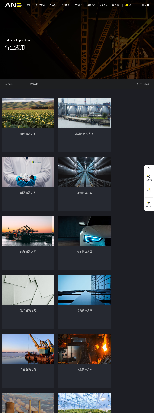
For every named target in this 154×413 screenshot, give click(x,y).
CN (126, 5)
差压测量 (24, 353)
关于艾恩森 (9, 344)
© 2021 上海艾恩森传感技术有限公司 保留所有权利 (24, 408)
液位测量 (24, 357)
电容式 (23, 375)
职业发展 (81, 353)
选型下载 (53, 349)
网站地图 (130, 408)
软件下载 (53, 353)
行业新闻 (67, 353)
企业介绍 (8, 349)
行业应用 (146, 84)
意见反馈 (53, 360)
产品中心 (25, 344)
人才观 (80, 349)
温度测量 (24, 360)
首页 (139, 84)
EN (130, 5)
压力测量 (24, 349)
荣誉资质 (8, 353)
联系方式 (111, 344)
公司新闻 (67, 349)
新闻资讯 (68, 344)
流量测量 (24, 364)
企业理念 (8, 357)
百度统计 (65, 408)
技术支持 (53, 344)
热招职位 (81, 357)
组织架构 (8, 360)
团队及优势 (9, 364)
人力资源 (82, 344)
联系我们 (96, 344)
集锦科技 (146, 408)
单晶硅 (23, 371)
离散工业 (38, 84)
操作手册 (53, 357)
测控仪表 (24, 368)
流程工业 (9, 84)
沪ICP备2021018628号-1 (52, 408)
